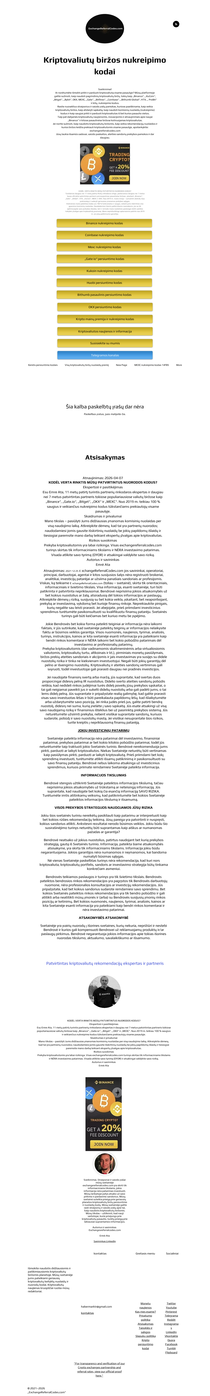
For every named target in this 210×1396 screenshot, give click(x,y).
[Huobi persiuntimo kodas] (104, 283)
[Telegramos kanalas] (105, 355)
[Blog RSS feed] (176, 24)
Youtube (171, 1307)
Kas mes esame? (145, 1311)
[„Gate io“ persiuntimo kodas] (104, 259)
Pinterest (171, 1311)
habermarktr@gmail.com (96, 1306)
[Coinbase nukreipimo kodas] (104, 235)
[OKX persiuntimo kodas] (105, 307)
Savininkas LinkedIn (105, 1241)
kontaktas (87, 1313)
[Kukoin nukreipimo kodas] (104, 271)
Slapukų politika (146, 1336)
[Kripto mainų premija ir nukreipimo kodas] (105, 319)
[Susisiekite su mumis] (105, 343)
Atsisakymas (145, 1323)
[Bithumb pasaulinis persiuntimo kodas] (104, 295)
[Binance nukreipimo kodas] (104, 223)
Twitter (171, 1303)
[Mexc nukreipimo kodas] (104, 247)
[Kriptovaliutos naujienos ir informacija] (105, 331)
